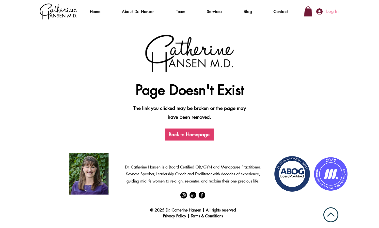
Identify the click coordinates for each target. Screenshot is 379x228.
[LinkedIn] (193, 195)
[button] (214, 12)
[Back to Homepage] (189, 134)
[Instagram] (183, 195)
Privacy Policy (174, 216)
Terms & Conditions (207, 216)
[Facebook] (202, 195)
